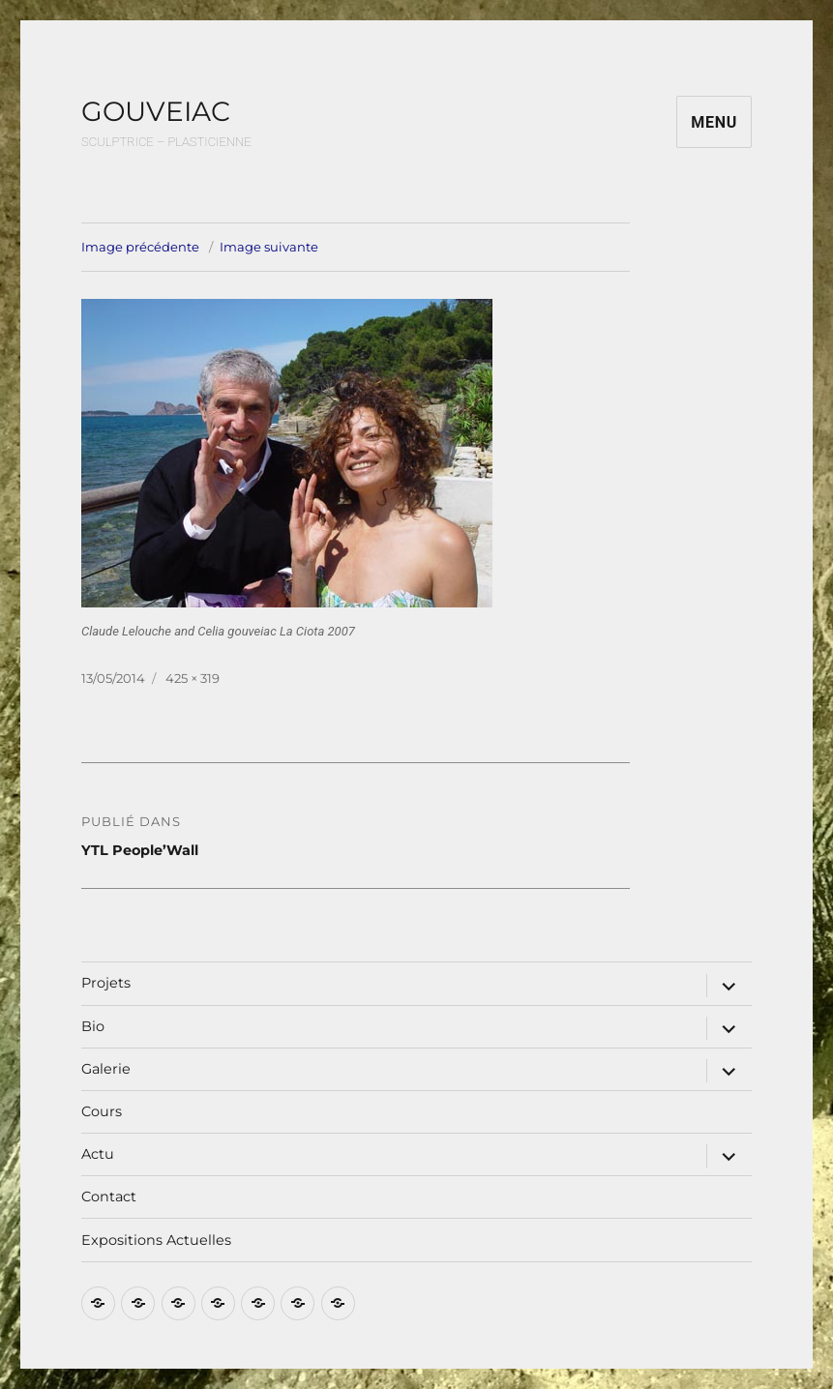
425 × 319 (192, 678)
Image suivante (269, 246)
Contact (108, 1196)
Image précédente (140, 246)
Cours (101, 1111)
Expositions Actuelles (156, 1240)
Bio (92, 1026)
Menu (714, 122)
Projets (106, 982)
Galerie (106, 1069)
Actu (97, 1154)
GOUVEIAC (155, 111)
